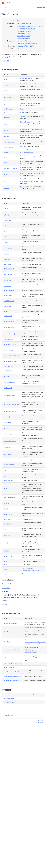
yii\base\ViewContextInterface (27, 43)
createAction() (8, 316)
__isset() (6, 231)
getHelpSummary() (9, 382)
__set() (5, 236)
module (6, 130)
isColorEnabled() (9, 464)
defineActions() (8, 658)
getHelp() (6, 376)
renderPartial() (8, 523)
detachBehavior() (9, 321)
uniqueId (6, 174)
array (21, 141)
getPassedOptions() (10, 411)
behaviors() (7, 286)
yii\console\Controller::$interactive (35, 642)
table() (6, 569)
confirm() (6, 311)
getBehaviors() (8, 370)
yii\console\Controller (24, 31)
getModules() (8, 388)
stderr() (6, 561)
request (6, 152)
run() (5, 529)
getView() (7, 428)
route (5, 162)
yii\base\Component (23, 36)
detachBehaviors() (9, 327)
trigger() (6, 574)
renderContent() (8, 514)
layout (5, 124)
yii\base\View (24, 179)
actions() (6, 253)
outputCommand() (9, 667)
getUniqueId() (8, 422)
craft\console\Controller (27, 29)
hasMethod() (7, 447)
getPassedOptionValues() (11, 404)
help (5, 104)
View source (6, 61)
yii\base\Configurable (24, 41)
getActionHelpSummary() (11, 355)
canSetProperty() (9, 301)
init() (5, 460)
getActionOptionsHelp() (11, 361)
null (30, 78)
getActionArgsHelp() (10, 344)
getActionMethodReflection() (12, 663)
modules (6, 136)
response (6, 157)
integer (4, 604)
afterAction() (7, 259)
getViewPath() (8, 434)
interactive (7, 117)
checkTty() (7, 642)
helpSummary (8, 109)
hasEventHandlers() (10, 441)
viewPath (6, 188)
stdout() (6, 564)
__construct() (7, 220)
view (5, 181)
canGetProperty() (9, 295)
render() (6, 508)
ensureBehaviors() (9, 334)
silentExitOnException (10, 168)
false (28, 122)
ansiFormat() (7, 264)
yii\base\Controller (23, 33)
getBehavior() (8, 366)
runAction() (7, 535)
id (4, 112)
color (5, 90)
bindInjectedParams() (10, 623)
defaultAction (8, 97)
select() (6, 543)
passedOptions (8, 147)
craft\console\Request (26, 152)
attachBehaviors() (9, 274)
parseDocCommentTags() (11, 680)
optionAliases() (8, 480)
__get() (5, 225)
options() (6, 488)
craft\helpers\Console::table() (31, 570)
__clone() (6, 215)
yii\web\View (32, 179)
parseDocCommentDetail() (12, 672)
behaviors (7, 85)
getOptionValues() (9, 395)
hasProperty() (8, 454)
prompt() (6, 503)
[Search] (39, 2)
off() (5, 470)
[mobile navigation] (44, 3)
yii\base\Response (25, 156)
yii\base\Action (24, 78)
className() (7, 306)
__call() (6, 208)
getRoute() (7, 417)
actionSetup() (8, 248)
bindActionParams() (10, 290)
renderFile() (7, 519)
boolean (22, 89)
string (21, 95)
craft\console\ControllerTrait (26, 46)
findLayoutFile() (8, 339)
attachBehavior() (9, 268)
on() (5, 476)
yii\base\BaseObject (23, 38)
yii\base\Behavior (25, 84)
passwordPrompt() (9, 497)
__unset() (6, 242)
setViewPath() (8, 556)
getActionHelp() (8, 350)
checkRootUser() (9, 632)
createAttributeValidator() (11, 650)
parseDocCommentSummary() (13, 676)
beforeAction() (8, 280)
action (5, 79)
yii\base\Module (24, 129)
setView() (6, 550)
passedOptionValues (10, 142)
